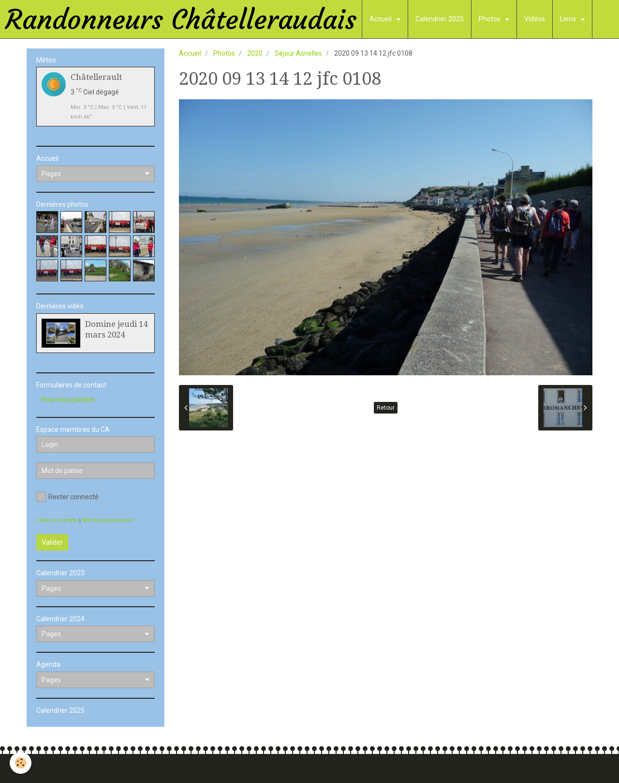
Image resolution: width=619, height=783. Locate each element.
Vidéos (534, 19)
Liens (568, 19)
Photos (490, 19)
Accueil (381, 19)
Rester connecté (67, 497)
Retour (386, 407)
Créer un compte (57, 520)
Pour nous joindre (67, 399)
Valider (52, 542)
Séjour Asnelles (298, 53)
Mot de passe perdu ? (108, 520)
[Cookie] (20, 763)
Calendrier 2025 (439, 19)
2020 (255, 53)
